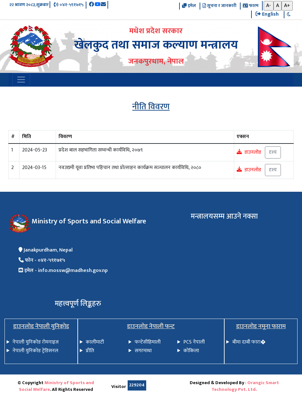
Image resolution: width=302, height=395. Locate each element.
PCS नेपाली (194, 342)
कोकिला (191, 350)
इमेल (189, 6)
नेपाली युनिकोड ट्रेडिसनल (35, 350)
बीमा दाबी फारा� (249, 342)
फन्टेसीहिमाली (148, 342)
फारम (250, 6)
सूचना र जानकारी (219, 6)
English (267, 14)
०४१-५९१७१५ (68, 5)
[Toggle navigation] (21, 79)
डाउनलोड (252, 152)
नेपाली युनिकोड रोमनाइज (35, 342)
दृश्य (273, 152)
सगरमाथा (143, 350)
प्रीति (90, 350)
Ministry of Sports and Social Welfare (56, 386)
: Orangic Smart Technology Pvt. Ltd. (245, 386)
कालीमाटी (95, 342)
